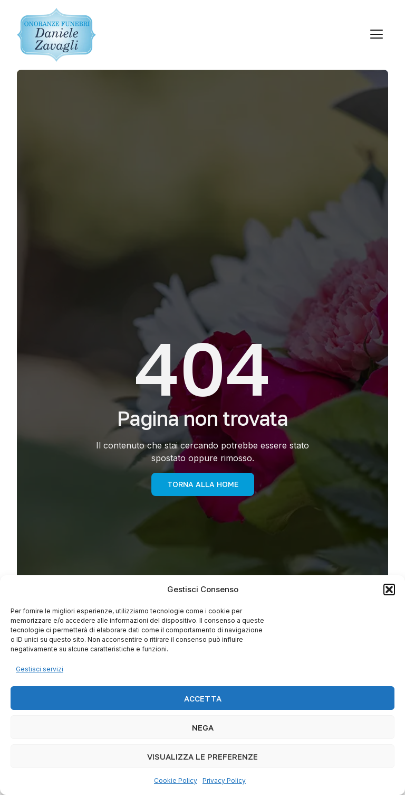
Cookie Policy (175, 780)
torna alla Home (202, 484)
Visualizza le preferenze (202, 756)
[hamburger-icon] (376, 35)
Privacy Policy (224, 780)
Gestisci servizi (39, 669)
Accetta (202, 698)
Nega (203, 727)
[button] (389, 589)
